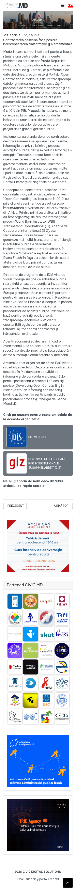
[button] (70, 6)
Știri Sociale (11, 35)
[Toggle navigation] (62, 6)
